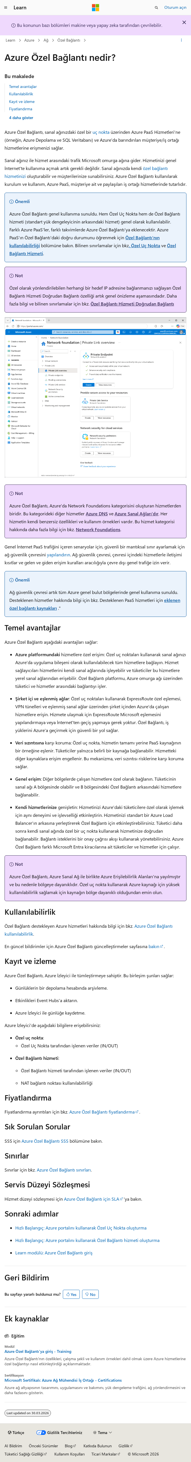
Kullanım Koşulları (69, 1454)
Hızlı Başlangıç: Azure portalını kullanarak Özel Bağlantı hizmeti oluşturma (87, 1240)
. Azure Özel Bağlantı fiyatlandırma (101, 1112)
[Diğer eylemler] (181, 40)
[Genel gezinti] (5, 8)
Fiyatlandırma (20, 108)
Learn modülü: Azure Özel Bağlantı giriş (54, 1253)
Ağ (46, 40)
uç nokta (101, 132)
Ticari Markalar (104, 1454)
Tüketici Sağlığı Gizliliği (24, 1454)
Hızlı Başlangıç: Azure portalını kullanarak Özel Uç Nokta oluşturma (81, 1228)
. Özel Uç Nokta (144, 245)
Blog (68, 1445)
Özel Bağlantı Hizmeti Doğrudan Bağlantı (132, 304)
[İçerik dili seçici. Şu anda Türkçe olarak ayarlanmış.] (16, 1432)
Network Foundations (98, 529)
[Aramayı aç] (156, 8)
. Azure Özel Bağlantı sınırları (63, 1170)
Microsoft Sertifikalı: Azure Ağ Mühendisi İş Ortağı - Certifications (63, 1380)
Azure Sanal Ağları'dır (136, 513)
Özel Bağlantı (68, 40)
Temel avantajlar (23, 86)
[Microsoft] (95, 7)
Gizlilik (124, 1445)
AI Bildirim (13, 1445)
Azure (29, 40)
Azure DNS (97, 513)
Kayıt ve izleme (22, 101)
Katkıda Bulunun (97, 1445)
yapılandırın (58, 554)
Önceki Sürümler (43, 1445)
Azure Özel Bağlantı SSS (45, 1141)
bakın (153, 946)
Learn (10, 40)
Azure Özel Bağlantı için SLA (91, 1199)
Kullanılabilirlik (21, 93)
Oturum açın (175, 7)
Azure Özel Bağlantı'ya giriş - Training (38, 1351)
